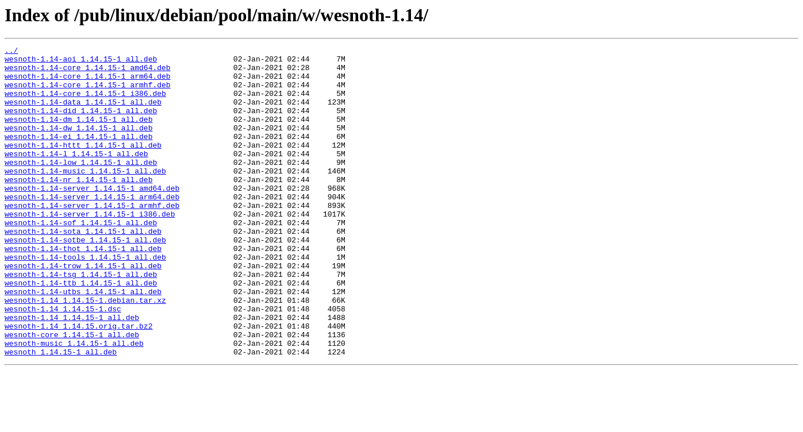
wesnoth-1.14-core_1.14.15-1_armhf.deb (88, 93)
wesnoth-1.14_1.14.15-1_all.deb (72, 372)
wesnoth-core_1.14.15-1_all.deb (72, 393)
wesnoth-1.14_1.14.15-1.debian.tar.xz (85, 351)
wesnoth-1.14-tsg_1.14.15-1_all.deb (81, 320)
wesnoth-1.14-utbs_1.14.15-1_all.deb (83, 341)
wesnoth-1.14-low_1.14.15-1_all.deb (81, 186)
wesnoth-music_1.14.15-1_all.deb (74, 403)
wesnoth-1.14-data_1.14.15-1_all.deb (83, 114)
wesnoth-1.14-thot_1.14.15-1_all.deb (83, 289)
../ (11, 52)
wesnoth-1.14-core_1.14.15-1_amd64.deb (88, 72)
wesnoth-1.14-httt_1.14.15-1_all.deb (83, 165)
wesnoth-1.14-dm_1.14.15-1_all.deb (78, 134)
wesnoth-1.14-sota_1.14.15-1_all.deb (83, 269)
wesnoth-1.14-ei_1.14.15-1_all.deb (78, 155)
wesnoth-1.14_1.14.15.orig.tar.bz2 (78, 382)
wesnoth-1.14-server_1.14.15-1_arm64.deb (92, 227)
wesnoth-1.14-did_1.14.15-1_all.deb (81, 124)
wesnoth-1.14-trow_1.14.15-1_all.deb (83, 310)
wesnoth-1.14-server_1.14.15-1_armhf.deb (92, 238)
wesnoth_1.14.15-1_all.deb (61, 413)
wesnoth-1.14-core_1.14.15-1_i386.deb (85, 103)
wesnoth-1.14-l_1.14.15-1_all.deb (76, 176)
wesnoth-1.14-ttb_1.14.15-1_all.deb (81, 331)
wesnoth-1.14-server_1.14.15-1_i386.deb (90, 248)
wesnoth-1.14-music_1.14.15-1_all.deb (85, 196)
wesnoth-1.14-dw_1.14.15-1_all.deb (78, 145)
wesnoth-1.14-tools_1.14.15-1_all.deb (85, 300)
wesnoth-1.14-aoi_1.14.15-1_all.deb (81, 62)
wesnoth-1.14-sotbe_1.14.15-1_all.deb (85, 279)
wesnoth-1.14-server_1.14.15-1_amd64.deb (92, 217)
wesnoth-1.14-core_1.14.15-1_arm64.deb (88, 83)
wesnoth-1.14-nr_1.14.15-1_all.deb (78, 207)
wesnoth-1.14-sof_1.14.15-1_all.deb (81, 258)
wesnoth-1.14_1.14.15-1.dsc (63, 362)
